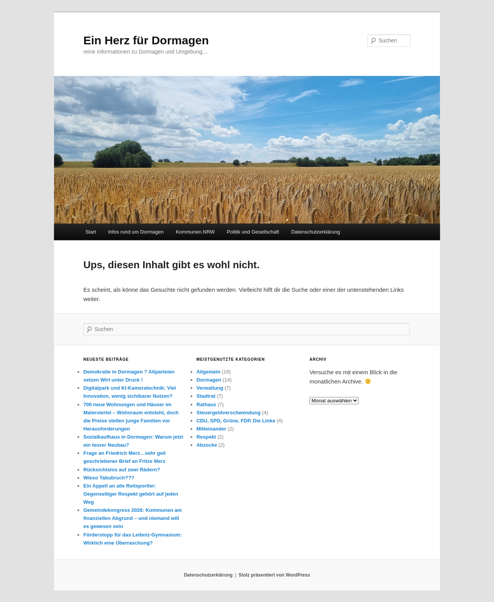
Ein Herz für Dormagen (146, 40)
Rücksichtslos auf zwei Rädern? (121, 470)
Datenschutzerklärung (315, 232)
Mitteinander (211, 429)
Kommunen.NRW (195, 232)
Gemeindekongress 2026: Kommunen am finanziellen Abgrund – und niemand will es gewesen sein (132, 518)
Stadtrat (205, 396)
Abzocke (206, 445)
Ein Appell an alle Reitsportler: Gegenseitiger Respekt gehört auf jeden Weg (130, 494)
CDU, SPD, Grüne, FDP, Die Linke (235, 421)
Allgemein (208, 372)
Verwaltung (209, 388)
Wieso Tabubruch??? (108, 478)
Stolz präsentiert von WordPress (274, 575)
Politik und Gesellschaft (253, 232)
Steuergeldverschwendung (228, 412)
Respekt (206, 437)
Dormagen (208, 380)
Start (90, 232)
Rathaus (206, 404)
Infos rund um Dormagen (136, 232)
